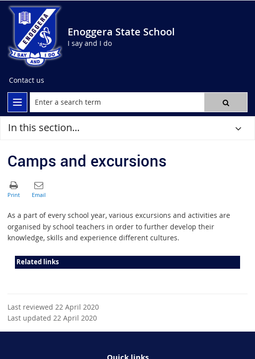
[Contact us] (26, 80)
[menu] (17, 102)
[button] (226, 102)
